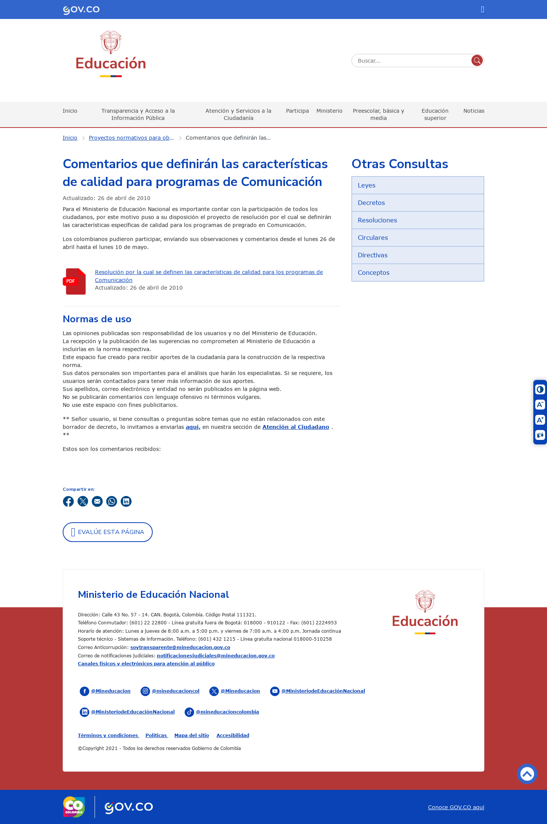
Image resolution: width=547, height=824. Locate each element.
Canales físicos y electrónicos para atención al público (146, 663)
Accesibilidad (233, 735)
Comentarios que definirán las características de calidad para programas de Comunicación (233, 137)
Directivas (372, 255)
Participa (297, 110)
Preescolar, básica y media (378, 114)
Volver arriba (527, 774)
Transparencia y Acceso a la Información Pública (138, 114)
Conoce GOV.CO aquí (456, 807)
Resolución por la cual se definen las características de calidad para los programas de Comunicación (209, 276)
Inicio (70, 110)
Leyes (366, 185)
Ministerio (329, 110)
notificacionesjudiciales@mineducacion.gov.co (216, 655)
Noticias (473, 110)
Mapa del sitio (191, 735)
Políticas (156, 735)
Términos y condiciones (108, 735)
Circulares (373, 237)
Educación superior (435, 114)
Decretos (371, 202)
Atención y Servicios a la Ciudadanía (238, 114)
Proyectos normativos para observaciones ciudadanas (136, 137)
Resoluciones (377, 220)
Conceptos (373, 272)
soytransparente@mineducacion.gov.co (180, 647)
